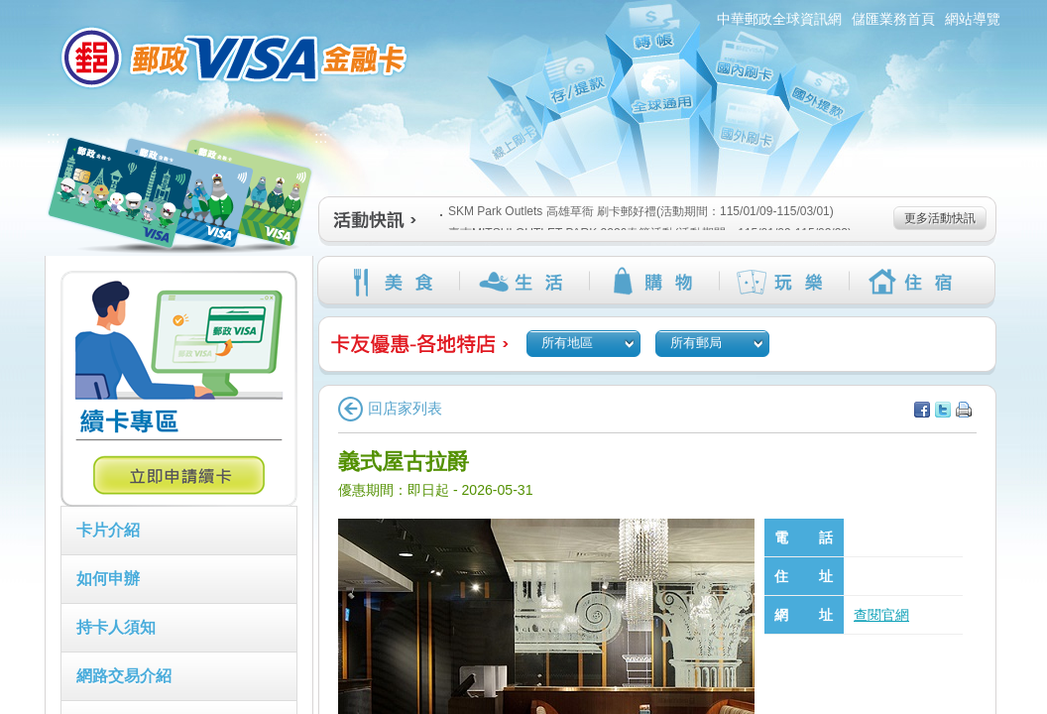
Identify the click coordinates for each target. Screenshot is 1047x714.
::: (33, 8)
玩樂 (784, 281)
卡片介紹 (108, 530)
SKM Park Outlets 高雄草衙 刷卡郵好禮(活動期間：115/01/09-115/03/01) (637, 211)
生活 (524, 281)
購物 (654, 281)
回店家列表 (390, 408)
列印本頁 (964, 409)
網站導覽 (972, 19)
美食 (394, 281)
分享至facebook (922, 409)
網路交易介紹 (124, 675)
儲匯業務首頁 (893, 19)
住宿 (914, 281)
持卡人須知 (116, 627)
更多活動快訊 (940, 218)
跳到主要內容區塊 (10, 10)
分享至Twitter (943, 409)
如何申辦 (108, 578)
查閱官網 (881, 615)
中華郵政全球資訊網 (779, 19)
